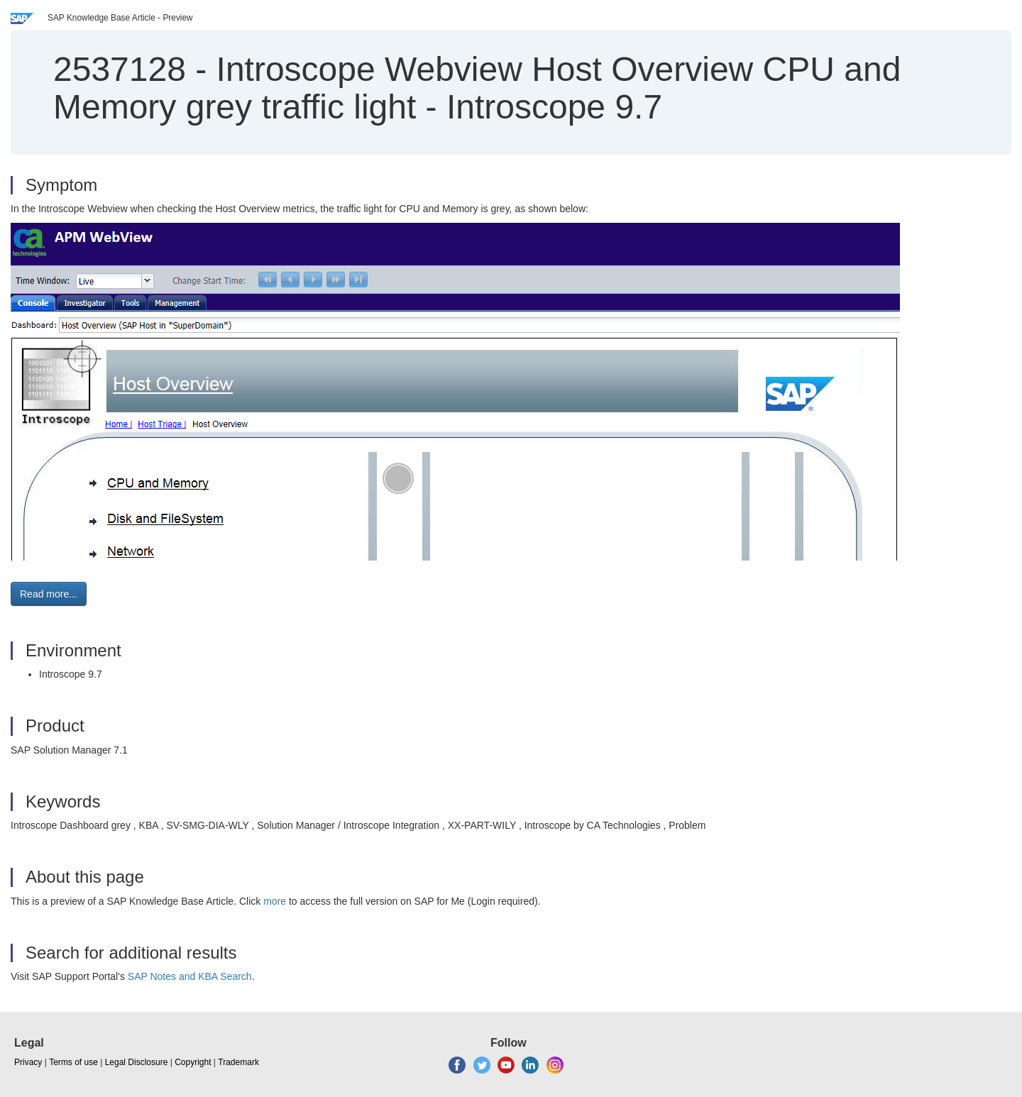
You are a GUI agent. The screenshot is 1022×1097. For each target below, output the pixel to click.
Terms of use (73, 1062)
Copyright (193, 1062)
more (274, 901)
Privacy (28, 1062)
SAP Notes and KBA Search (190, 976)
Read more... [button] (48, 594)
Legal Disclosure (136, 1062)
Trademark (238, 1062)
